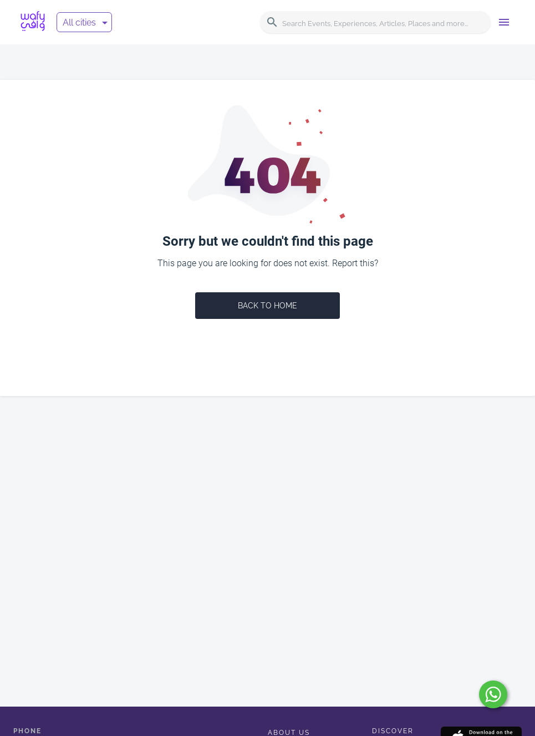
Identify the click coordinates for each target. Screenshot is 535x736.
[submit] (493, 694)
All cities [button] (79, 22)
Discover (393, 731)
